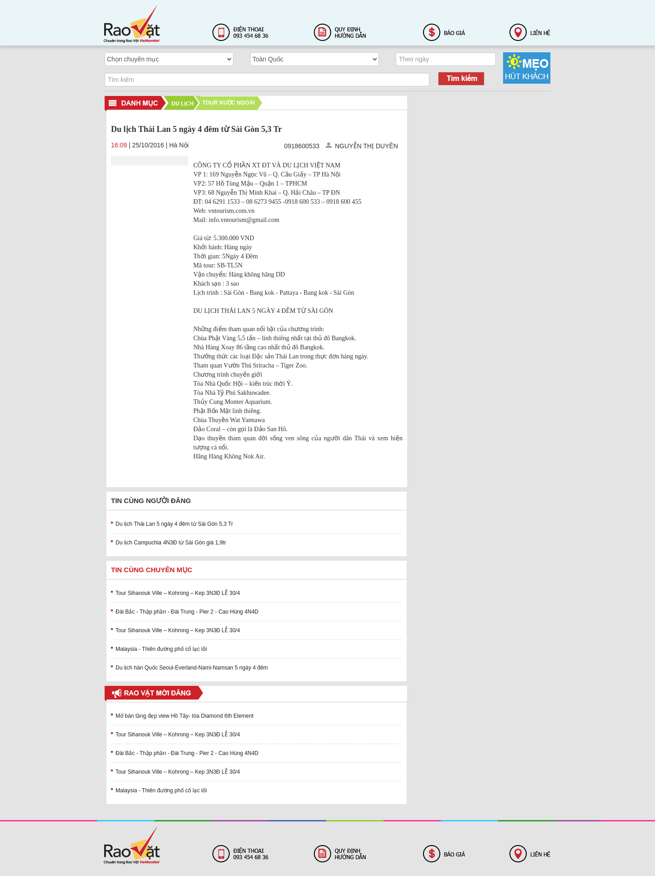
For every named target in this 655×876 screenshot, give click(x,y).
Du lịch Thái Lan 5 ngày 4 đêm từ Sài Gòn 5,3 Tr (174, 524)
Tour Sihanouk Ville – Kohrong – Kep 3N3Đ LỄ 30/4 (178, 593)
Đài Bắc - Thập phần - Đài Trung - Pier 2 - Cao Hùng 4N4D (187, 612)
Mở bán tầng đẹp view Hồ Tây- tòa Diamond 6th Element (184, 716)
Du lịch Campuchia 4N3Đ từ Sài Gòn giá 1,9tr (171, 542)
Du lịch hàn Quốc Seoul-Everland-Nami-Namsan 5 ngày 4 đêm (192, 668)
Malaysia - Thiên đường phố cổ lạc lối (161, 649)
